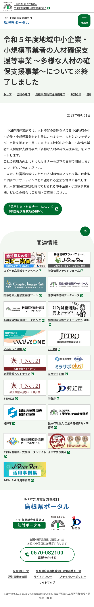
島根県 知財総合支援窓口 (50, 94)
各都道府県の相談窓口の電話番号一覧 (58, 571)
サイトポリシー (43, 576)
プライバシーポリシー (72, 576)
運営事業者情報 (17, 576)
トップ (8, 94)
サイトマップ (47, 582)
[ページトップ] (85, 231)
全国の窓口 (23, 94)
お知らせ (76, 94)
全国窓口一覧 (21, 571)
